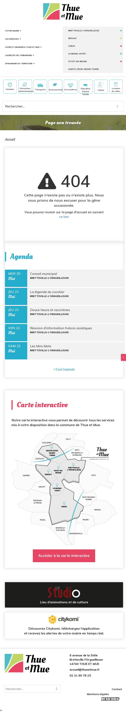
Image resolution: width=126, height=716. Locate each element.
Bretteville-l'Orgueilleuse (83, 30)
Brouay (72, 38)
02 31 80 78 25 (80, 679)
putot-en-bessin (77, 61)
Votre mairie (13, 30)
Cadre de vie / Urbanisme (19, 55)
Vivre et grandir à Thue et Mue (23, 47)
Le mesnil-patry (77, 53)
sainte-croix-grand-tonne (83, 69)
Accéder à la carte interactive (64, 559)
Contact (117, 692)
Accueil (10, 139)
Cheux (71, 46)
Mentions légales (98, 697)
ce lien (64, 217)
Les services (13, 39)
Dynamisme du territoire (20, 63)
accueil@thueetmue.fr (85, 673)
